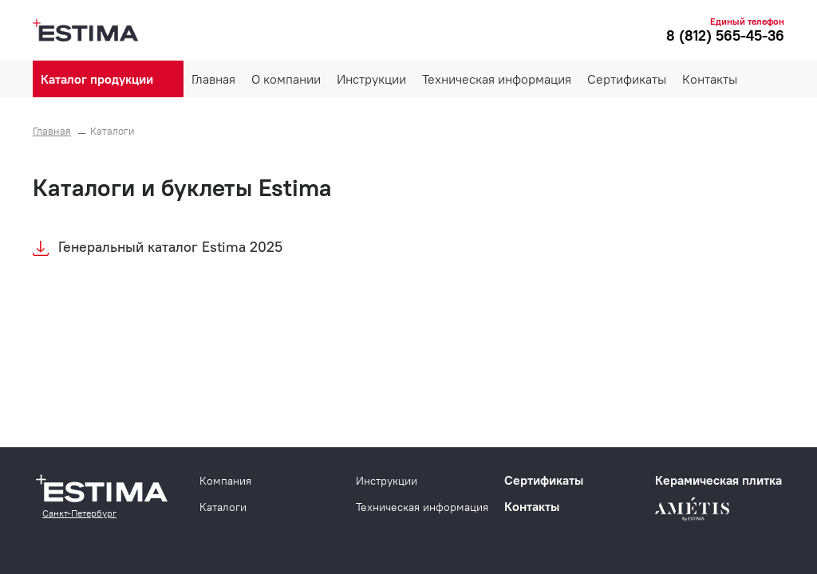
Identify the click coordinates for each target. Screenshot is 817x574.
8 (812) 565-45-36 (725, 35)
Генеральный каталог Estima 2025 (170, 247)
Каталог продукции (97, 79)
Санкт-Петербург (79, 513)
